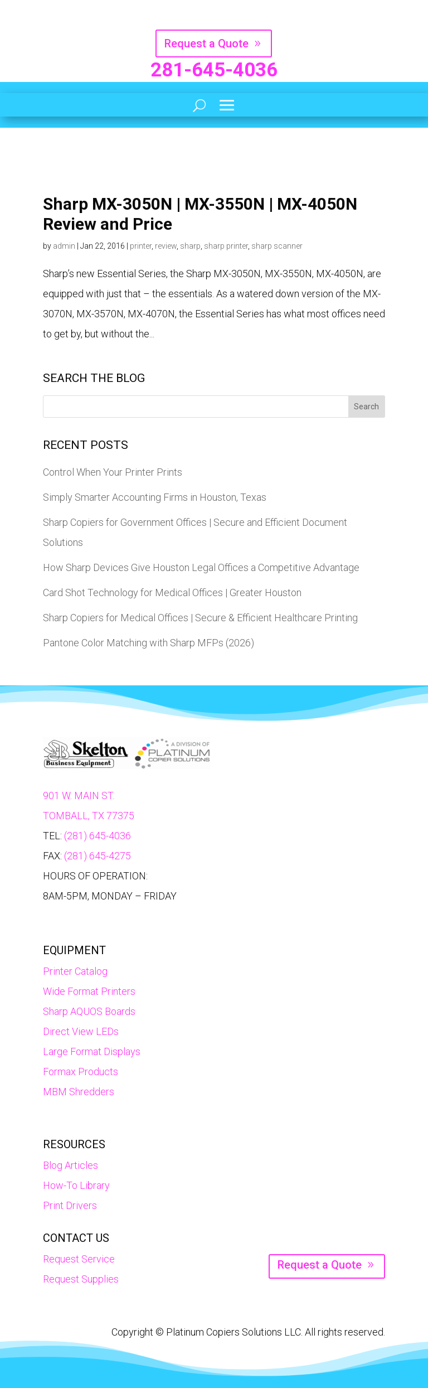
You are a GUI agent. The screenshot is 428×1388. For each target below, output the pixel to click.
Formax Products (80, 1071)
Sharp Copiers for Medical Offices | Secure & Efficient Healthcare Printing (200, 617)
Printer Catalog (75, 971)
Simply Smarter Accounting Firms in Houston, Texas (154, 497)
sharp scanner (277, 245)
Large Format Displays (91, 1051)
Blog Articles (70, 1165)
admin (64, 245)
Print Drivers (70, 1205)
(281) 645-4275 (97, 856)
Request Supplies (81, 1279)
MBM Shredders (78, 1091)
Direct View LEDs (81, 1031)
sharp (190, 245)
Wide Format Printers (89, 991)
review (166, 245)
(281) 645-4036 (97, 835)
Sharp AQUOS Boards (89, 1011)
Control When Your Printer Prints (112, 472)
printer (141, 245)
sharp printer (226, 245)
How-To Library (76, 1185)
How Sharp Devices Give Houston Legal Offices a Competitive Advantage (201, 567)
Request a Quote (206, 43)
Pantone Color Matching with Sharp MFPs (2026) (148, 643)
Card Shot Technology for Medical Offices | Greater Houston (172, 592)
